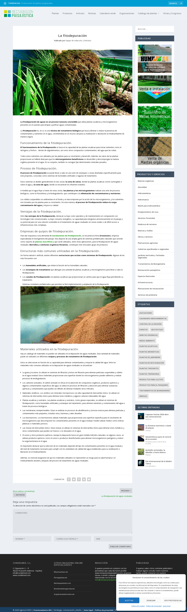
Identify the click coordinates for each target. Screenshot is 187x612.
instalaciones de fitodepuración (66, 234)
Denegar (151, 600)
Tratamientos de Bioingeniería (151, 263)
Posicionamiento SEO (43, 609)
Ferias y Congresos (172, 13)
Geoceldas (142, 186)
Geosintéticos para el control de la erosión (158, 437)
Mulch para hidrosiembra (149, 204)
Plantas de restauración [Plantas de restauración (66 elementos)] (151, 362)
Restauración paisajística (149, 269)
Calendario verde (108, 13)
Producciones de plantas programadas (37, 3)
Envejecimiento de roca (148, 211)
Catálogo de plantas (147, 13)
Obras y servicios (145, 235)
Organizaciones (126, 13)
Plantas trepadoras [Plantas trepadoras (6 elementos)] (149, 373)
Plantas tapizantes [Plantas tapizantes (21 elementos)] (149, 367)
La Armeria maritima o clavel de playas (158, 425)
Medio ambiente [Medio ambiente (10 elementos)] (147, 339)
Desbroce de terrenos (147, 223)
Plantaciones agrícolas (148, 242)
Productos (67, 13)
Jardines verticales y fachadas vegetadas (151, 255)
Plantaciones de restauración (151, 287)
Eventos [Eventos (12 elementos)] (143, 328)
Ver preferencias (173, 600)
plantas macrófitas (44, 240)
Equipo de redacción (74, 39)
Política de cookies (138, 606)
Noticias (92, 13)
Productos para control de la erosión (155, 442)
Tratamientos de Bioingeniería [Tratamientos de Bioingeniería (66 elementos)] (154, 389)
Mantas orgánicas (146, 180)
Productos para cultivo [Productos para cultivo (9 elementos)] (151, 378)
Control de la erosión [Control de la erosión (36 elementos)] (150, 323)
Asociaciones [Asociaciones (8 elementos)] (145, 312)
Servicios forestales (146, 217)
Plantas (55, 13)
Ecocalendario (150, 465)
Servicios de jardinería (147, 294)
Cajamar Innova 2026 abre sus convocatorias (156, 414)
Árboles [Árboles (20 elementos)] (143, 395)
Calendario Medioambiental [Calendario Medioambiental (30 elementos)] (153, 317)
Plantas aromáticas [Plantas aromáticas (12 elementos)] (149, 350)
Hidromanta (143, 198)
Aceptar (129, 600)
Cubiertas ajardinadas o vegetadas (153, 248)
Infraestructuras (145, 281)
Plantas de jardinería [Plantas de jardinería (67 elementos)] (149, 356)
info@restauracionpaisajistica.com (110, 578)
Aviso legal (166, 606)
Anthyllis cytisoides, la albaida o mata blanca (155, 450)
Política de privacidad (154, 606)
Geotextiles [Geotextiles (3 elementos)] (157, 328)
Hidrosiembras (144, 192)
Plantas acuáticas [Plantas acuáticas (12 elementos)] (148, 345)
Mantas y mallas (145, 229)
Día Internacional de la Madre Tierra (158, 461)
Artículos (80, 13)
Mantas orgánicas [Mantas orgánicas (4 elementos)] (148, 334)
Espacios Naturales (146, 275)
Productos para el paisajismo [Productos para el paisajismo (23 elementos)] (153, 384)
